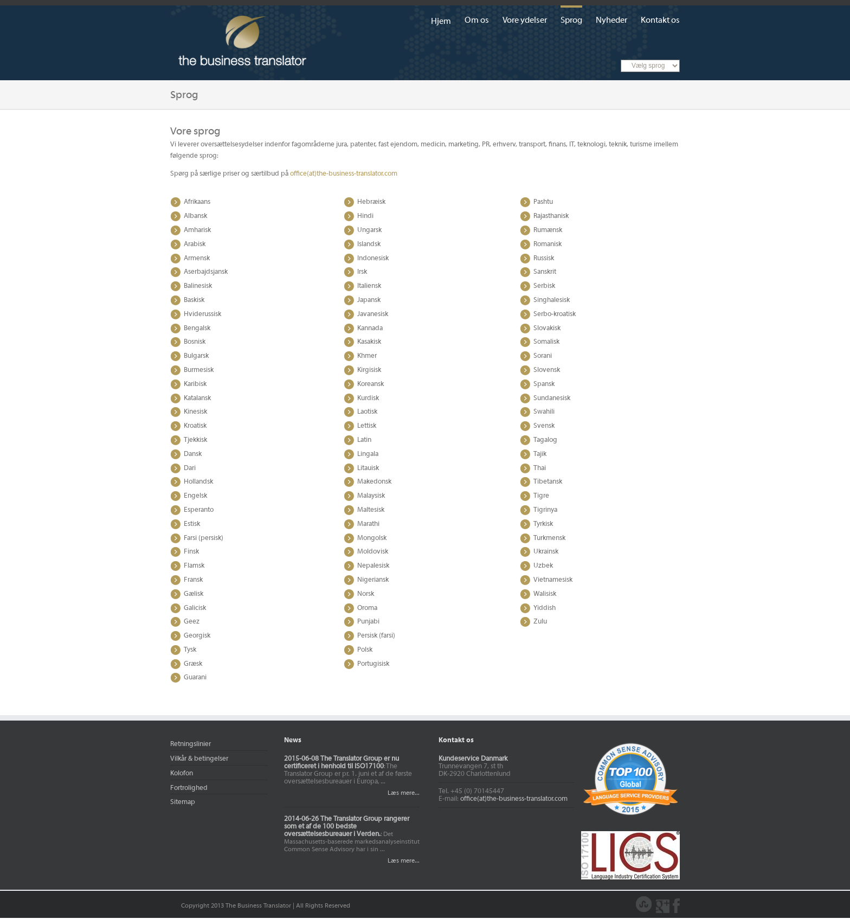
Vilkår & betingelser (199, 759)
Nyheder (611, 20)
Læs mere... (402, 793)
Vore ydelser (525, 20)
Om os (477, 20)
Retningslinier (190, 744)
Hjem (441, 21)
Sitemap (182, 802)
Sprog (571, 20)
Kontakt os (660, 20)
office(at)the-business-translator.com (343, 174)
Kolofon (181, 773)
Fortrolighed (189, 788)
